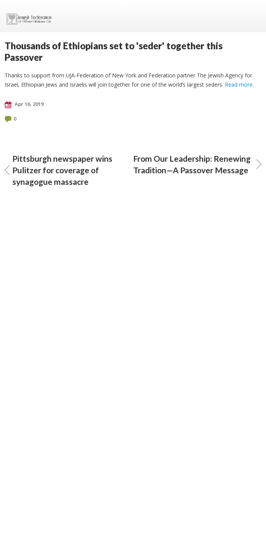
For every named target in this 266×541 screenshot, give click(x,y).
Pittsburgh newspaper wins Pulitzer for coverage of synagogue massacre (58, 170)
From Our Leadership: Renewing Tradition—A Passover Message (197, 164)
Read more (239, 84)
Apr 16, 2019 (24, 104)
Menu (252, 16)
